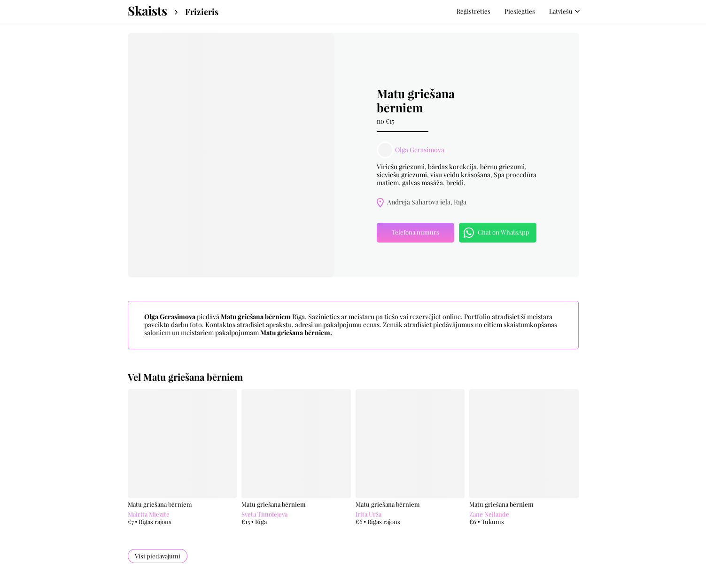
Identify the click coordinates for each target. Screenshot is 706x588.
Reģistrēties (473, 11)
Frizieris (201, 12)
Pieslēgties (519, 11)
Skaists (147, 11)
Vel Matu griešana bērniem (185, 377)
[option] (231, 155)
